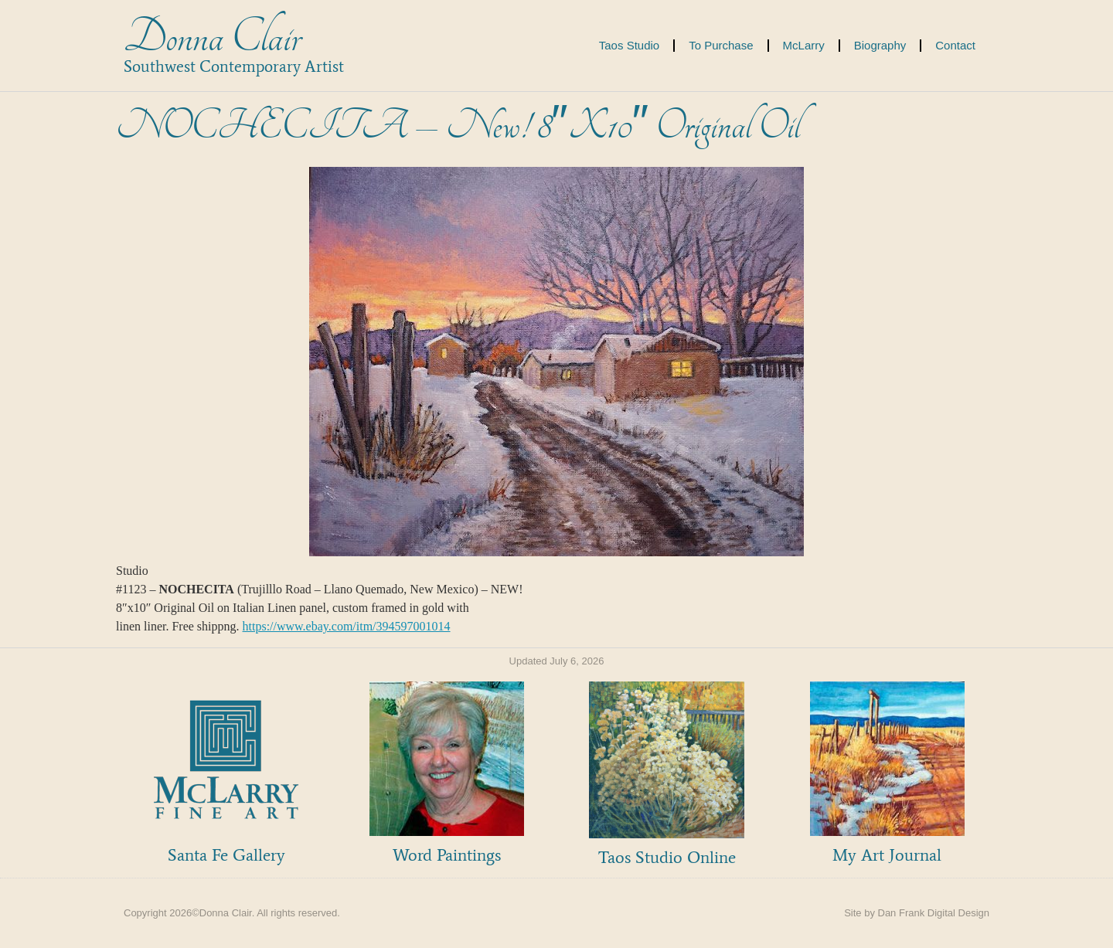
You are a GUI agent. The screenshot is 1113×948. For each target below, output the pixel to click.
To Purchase (721, 45)
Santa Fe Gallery (226, 854)
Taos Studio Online (667, 857)
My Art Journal (886, 854)
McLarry (804, 45)
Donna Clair (212, 37)
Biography (880, 45)
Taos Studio (629, 45)
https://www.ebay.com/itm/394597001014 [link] (347, 626)
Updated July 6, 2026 (556, 661)
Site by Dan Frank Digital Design (916, 913)
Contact (955, 45)
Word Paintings (447, 854)
